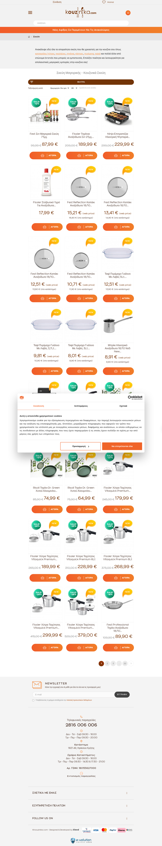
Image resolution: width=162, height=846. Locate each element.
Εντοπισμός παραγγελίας (81, 776)
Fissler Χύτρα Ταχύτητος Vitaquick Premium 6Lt (80, 558)
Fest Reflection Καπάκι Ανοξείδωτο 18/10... (81, 204)
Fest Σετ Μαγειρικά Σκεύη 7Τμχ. (44, 135)
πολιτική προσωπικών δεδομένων (79, 700)
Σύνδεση (57, 2)
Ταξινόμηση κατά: (35, 88)
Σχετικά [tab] (123, 406)
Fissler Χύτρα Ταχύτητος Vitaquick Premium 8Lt (117, 558)
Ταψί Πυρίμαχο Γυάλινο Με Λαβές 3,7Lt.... (46, 347)
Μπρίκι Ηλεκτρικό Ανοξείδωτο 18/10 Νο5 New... (117, 348)
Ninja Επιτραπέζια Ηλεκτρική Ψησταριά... (117, 135)
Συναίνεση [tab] (38, 406)
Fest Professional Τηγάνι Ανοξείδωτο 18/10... (118, 627)
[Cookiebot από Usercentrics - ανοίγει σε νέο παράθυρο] (130, 397)
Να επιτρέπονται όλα (122, 446)
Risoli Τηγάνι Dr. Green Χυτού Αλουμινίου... (46, 489)
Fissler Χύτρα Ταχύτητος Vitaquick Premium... (118, 489)
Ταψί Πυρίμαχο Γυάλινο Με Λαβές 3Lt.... (81, 347)
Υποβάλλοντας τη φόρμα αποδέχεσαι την (64, 700)
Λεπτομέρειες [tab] (81, 406)
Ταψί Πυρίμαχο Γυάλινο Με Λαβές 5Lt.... (118, 275)
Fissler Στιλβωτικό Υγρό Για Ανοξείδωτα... (46, 204)
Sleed (76, 830)
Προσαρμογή (80, 446)
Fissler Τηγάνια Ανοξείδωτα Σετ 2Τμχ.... (81, 135)
